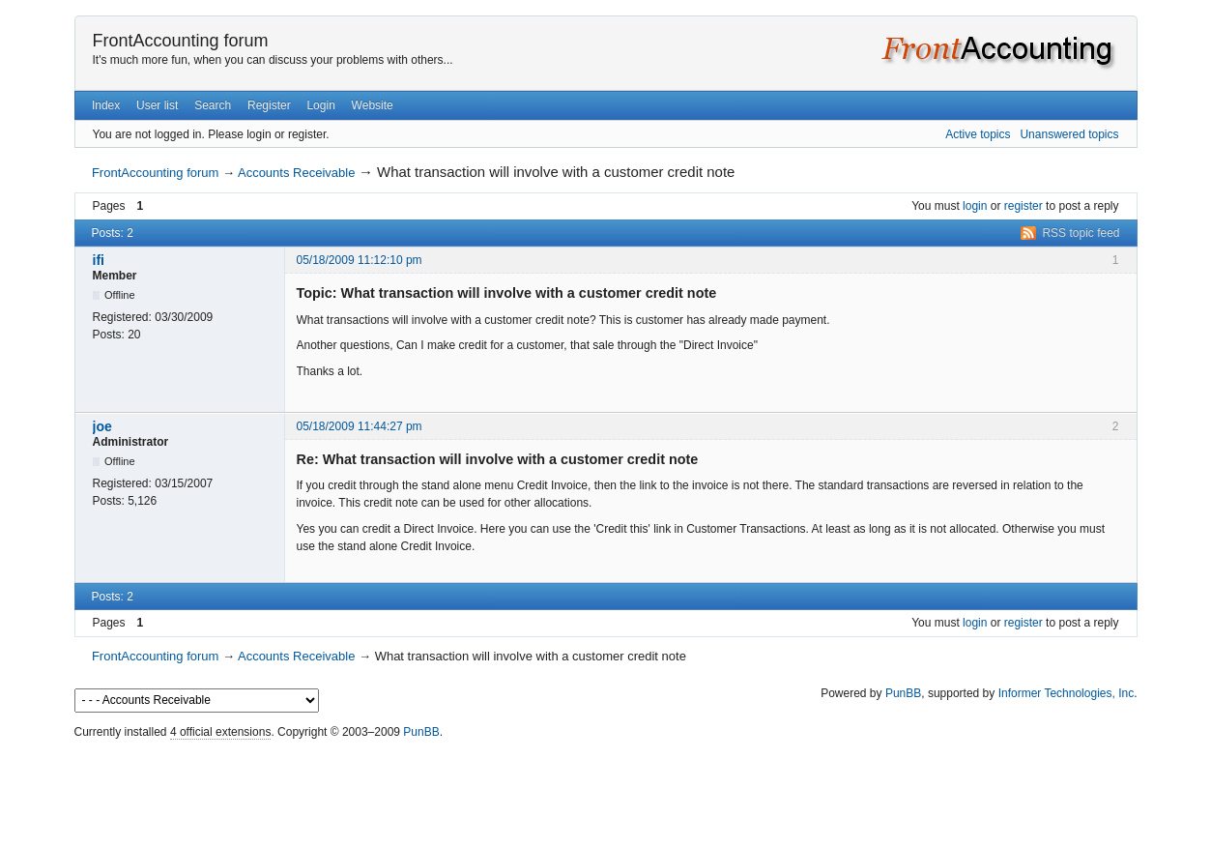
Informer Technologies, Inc (1066, 693)
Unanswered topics (1069, 134)
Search (212, 105)
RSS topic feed (1080, 233)
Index (106, 105)
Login (320, 105)
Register (269, 105)
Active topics (977, 134)
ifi (98, 260)
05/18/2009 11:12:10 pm (359, 260)
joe (102, 426)
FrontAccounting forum (181, 40)
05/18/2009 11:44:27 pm (359, 426)
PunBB (903, 693)
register (1023, 206)
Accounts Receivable (296, 172)
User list (157, 105)
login (975, 206)
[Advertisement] (606, 788)
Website (372, 105)
